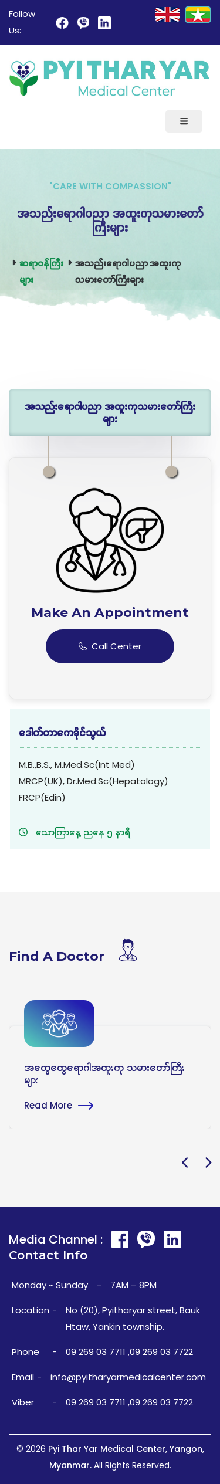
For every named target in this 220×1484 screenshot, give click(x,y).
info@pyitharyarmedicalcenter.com (128, 1377)
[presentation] (185, 1164)
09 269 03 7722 (161, 1352)
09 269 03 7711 (96, 1352)
